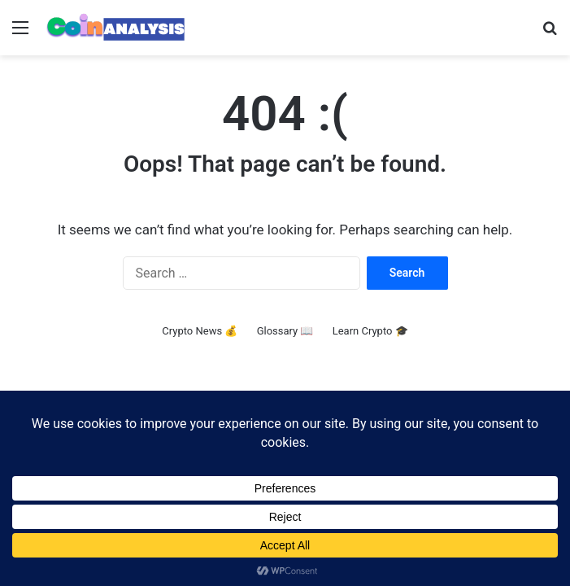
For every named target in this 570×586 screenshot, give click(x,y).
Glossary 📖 (285, 331)
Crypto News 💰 (199, 331)
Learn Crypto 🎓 (370, 331)
